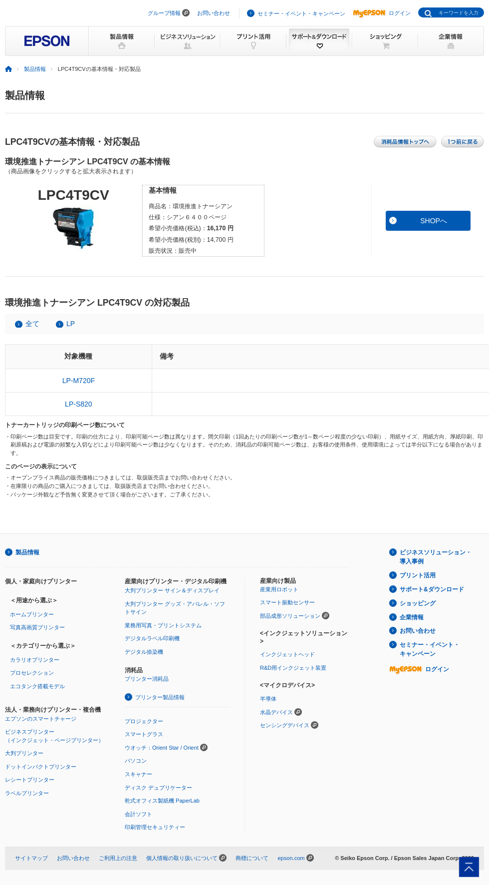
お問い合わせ (213, 13)
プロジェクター (144, 721)
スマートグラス (144, 734)
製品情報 (35, 69)
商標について (252, 858)
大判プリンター (24, 753)
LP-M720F (78, 381)
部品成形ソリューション (290, 616)
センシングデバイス (284, 725)
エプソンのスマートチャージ (40, 719)
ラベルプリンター (27, 793)
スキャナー (138, 774)
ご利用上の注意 (118, 858)
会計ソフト (138, 814)
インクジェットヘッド (287, 654)
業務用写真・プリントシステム (163, 625)
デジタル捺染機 (144, 652)
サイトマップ (31, 858)
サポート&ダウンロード (432, 589)
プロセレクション (32, 673)
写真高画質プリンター (37, 627)
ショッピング (418, 603)
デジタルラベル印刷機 (152, 638)
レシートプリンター (29, 780)
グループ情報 (164, 13)
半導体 (268, 699)
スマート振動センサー (287, 602)
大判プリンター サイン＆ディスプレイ (172, 590)
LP (70, 324)
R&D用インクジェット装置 (293, 668)
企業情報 (412, 617)
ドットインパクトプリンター (40, 767)
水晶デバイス (276, 712)
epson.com (290, 858)
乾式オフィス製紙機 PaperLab (162, 801)
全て (32, 324)
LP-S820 (78, 404)
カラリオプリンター (34, 660)
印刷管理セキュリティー (155, 827)
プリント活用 (418, 575)
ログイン (382, 13)
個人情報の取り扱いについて (182, 858)
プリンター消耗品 (147, 679)
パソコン (136, 761)
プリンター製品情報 (160, 697)
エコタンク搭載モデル (37, 686)
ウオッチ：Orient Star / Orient (162, 748)
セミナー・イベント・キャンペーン (301, 13)
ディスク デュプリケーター (158, 788)
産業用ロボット (279, 589)
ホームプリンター (32, 614)
